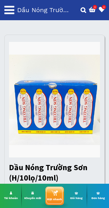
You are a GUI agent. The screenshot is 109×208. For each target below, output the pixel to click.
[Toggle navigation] (9, 10)
